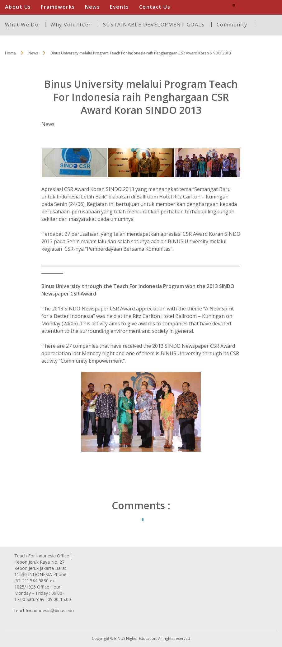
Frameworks (58, 6)
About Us (18, 6)
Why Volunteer (70, 24)
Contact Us (154, 6)
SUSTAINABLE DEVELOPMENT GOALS (154, 24)
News (92, 6)
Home (10, 53)
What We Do (22, 24)
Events (119, 6)
